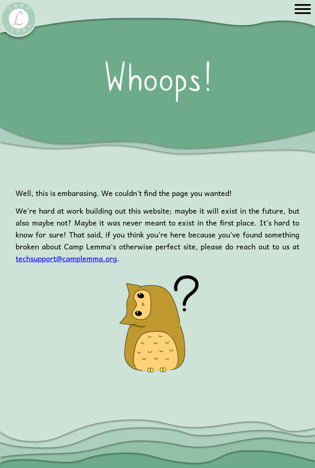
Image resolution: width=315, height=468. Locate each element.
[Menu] (302, 9)
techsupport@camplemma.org (66, 258)
